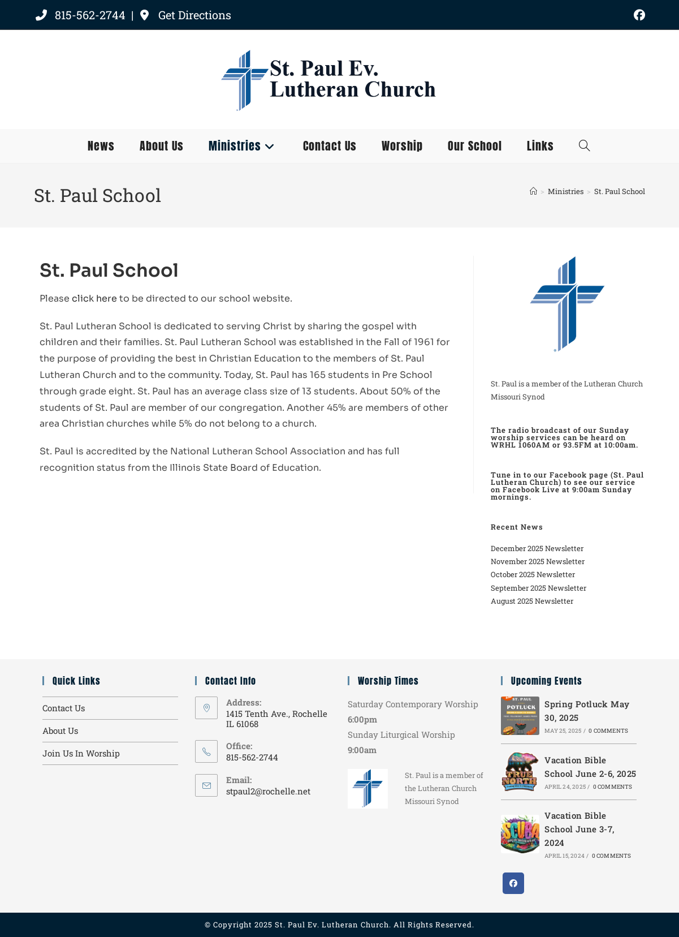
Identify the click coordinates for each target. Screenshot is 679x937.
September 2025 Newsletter (538, 588)
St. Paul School (619, 191)
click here (94, 298)
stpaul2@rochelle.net (268, 791)
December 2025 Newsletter (537, 548)
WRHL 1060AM (520, 445)
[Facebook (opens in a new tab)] (637, 15)
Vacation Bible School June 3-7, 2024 (579, 829)
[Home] (533, 191)
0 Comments (608, 730)
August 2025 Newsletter (532, 601)
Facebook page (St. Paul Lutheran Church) (567, 478)
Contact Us (63, 708)
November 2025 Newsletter (538, 561)
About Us (60, 730)
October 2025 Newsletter (533, 574)
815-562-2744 (81, 14)
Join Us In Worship (81, 753)
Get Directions (184, 14)
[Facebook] (513, 883)
